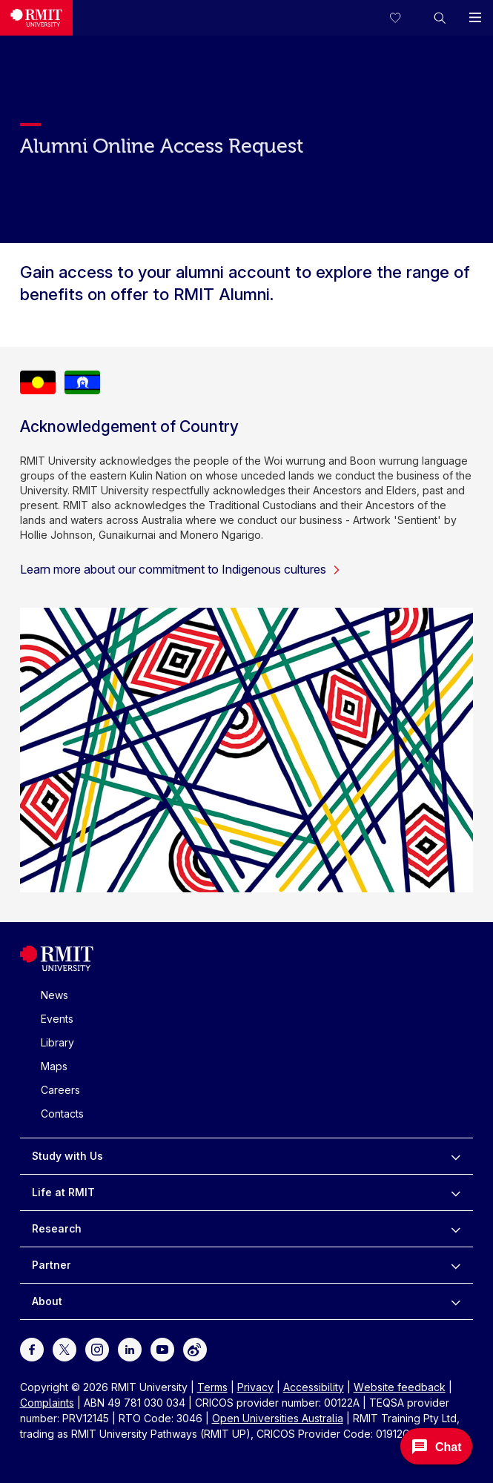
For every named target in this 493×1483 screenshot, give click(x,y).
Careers (60, 1090)
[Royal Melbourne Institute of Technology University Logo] (36, 18)
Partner (51, 1264)
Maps (54, 1066)
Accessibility (313, 1387)
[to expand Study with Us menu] (455, 1156)
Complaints (47, 1402)
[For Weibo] (195, 1347)
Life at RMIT (63, 1192)
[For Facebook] (32, 1347)
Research (57, 1228)
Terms (212, 1387)
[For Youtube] (162, 1347)
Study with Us (67, 1155)
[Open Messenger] (436, 1446)
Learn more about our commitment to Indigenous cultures (180, 569)
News (54, 995)
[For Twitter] (64, 1347)
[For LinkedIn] (130, 1347)
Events (57, 1018)
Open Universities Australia (277, 1418)
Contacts (62, 1113)
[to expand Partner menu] (455, 1265)
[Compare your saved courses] (404, 18)
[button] (439, 18)
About (47, 1301)
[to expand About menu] (455, 1301)
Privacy (255, 1387)
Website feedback (400, 1387)
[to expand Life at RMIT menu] (455, 1192)
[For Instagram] (97, 1347)
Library (57, 1042)
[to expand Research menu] (455, 1229)
